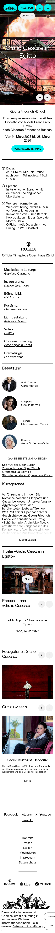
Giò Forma (11, 297)
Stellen (27, 847)
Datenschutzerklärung (28, 926)
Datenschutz (27, 862)
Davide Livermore (16, 285)
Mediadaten (27, 852)
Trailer (27, 15)
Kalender (27, 7)
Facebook (11, 814)
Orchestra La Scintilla (16, 471)
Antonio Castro (15, 321)
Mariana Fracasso (17, 309)
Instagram (26, 814)
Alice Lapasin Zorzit (18, 345)
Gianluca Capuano (17, 273)
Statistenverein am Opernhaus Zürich (27, 475)
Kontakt (27, 838)
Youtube (45, 814)
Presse (27, 842)
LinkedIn (27, 820)
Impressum (27, 857)
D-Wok (9, 333)
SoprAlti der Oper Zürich (18, 464)
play (27, 579)
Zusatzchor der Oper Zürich (21, 468)
